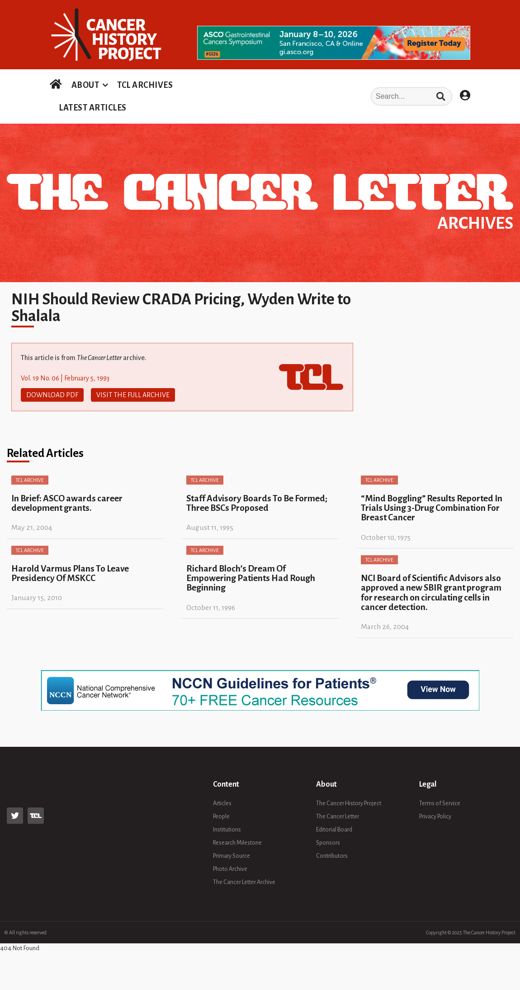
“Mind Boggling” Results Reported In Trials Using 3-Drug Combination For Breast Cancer (431, 508)
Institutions (227, 830)
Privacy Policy (435, 816)
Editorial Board (334, 830)
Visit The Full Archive (133, 395)
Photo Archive (230, 869)
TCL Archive (30, 480)
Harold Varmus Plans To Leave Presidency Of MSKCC (70, 573)
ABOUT (85, 85)
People (221, 816)
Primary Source (231, 856)
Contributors (332, 856)
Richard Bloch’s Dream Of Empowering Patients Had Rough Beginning (250, 578)
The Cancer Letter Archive (244, 882)
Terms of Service (439, 803)
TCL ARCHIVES (145, 85)
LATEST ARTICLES (93, 107)
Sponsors (328, 843)
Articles (222, 803)
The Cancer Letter (337, 816)
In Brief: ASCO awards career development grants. (67, 503)
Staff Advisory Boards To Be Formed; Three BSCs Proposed (256, 503)
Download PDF (52, 395)
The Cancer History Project (348, 803)
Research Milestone (237, 843)
